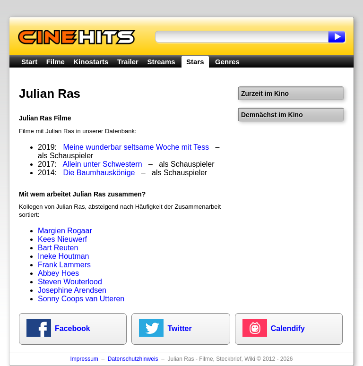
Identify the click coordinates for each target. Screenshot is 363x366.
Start (29, 62)
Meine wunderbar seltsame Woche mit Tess (136, 147)
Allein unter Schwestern (102, 164)
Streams (161, 62)
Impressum (84, 359)
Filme (55, 62)
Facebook (72, 328)
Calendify (288, 328)
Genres (227, 62)
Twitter (179, 328)
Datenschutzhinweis (133, 359)
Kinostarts (90, 62)
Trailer (127, 62)
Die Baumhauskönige (99, 173)
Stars (195, 62)
